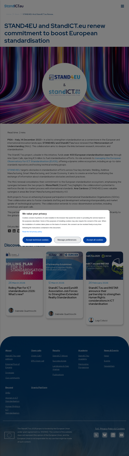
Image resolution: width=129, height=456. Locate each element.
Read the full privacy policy (32, 232)
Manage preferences (67, 240)
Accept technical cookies (37, 240)
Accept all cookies (95, 240)
